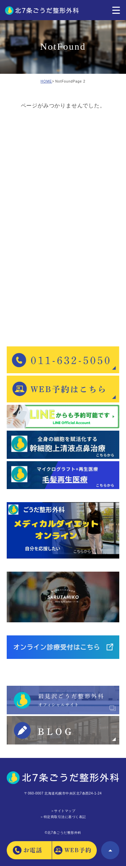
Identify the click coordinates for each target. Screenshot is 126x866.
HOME (46, 81)
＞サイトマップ (63, 811)
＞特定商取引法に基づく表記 (63, 817)
